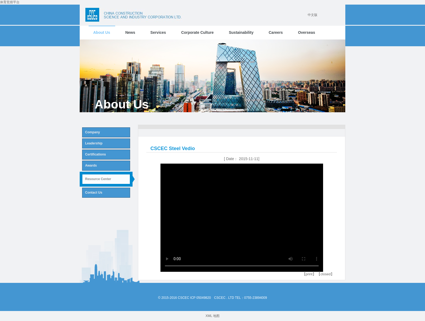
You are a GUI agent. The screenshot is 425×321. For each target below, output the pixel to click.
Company (92, 132)
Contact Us (93, 192)
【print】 (309, 274)
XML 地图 (212, 316)
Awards (91, 165)
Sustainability (241, 32)
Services (158, 32)
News (130, 32)
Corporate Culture (197, 32)
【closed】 (325, 274)
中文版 (312, 15)
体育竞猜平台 (10, 2)
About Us (101, 32)
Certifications (95, 154)
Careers (276, 32)
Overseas (306, 32)
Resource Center (98, 179)
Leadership (93, 143)
